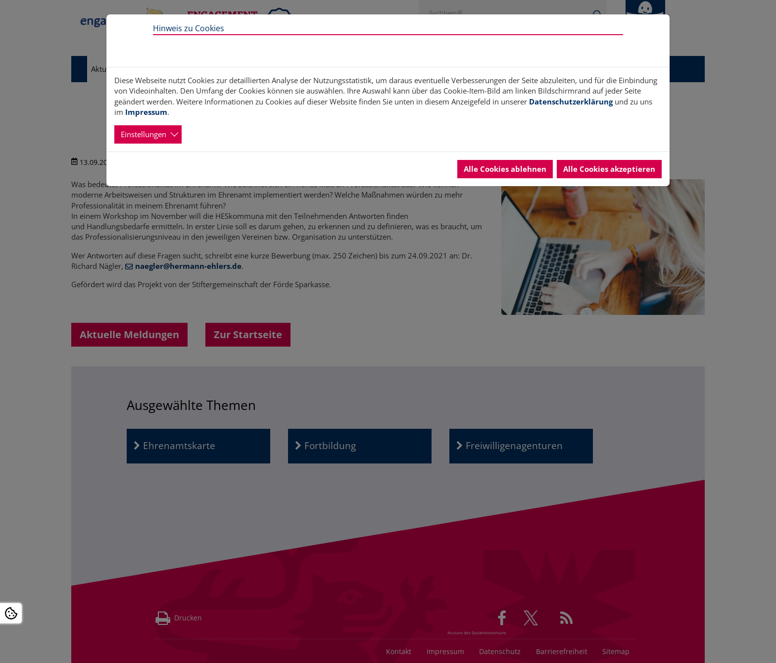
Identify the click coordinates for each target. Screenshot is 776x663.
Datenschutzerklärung (571, 101)
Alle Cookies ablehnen (505, 169)
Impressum (146, 112)
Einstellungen (143, 134)
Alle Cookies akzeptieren (609, 169)
